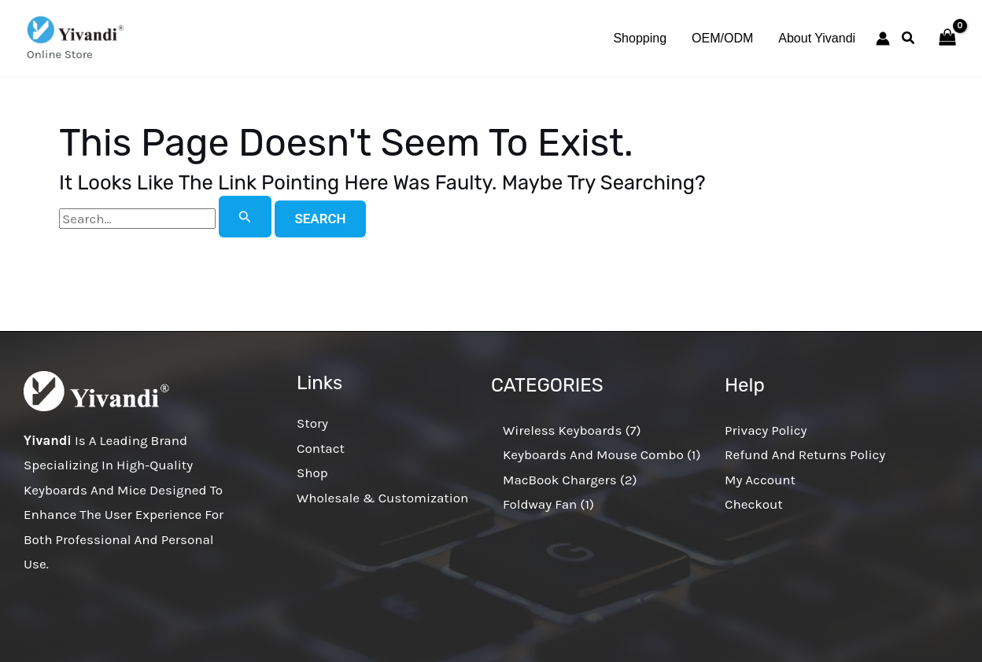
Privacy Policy (766, 430)
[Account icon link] (883, 38)
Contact (321, 448)
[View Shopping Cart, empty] (947, 38)
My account (760, 479)
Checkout (754, 504)
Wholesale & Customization (382, 498)
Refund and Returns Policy (805, 454)
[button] (909, 40)
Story (312, 423)
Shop (312, 472)
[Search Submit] (245, 216)
